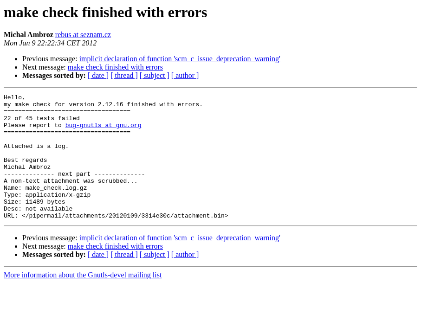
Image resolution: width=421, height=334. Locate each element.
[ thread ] (124, 75)
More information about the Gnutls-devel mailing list (83, 300)
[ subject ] (154, 75)
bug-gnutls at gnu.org (103, 132)
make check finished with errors (115, 67)
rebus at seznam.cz (83, 35)
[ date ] (98, 75)
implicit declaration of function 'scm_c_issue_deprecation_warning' (179, 59)
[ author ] (185, 75)
